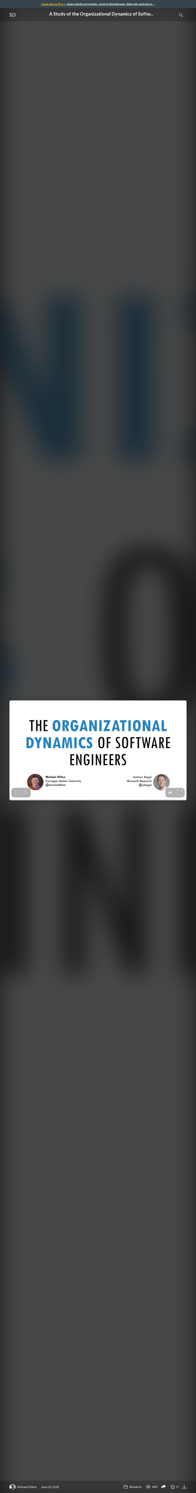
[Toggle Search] (180, 14)
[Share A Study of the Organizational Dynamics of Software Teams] (163, 1487)
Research (132, 1486)
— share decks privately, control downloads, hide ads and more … (98, 4)
